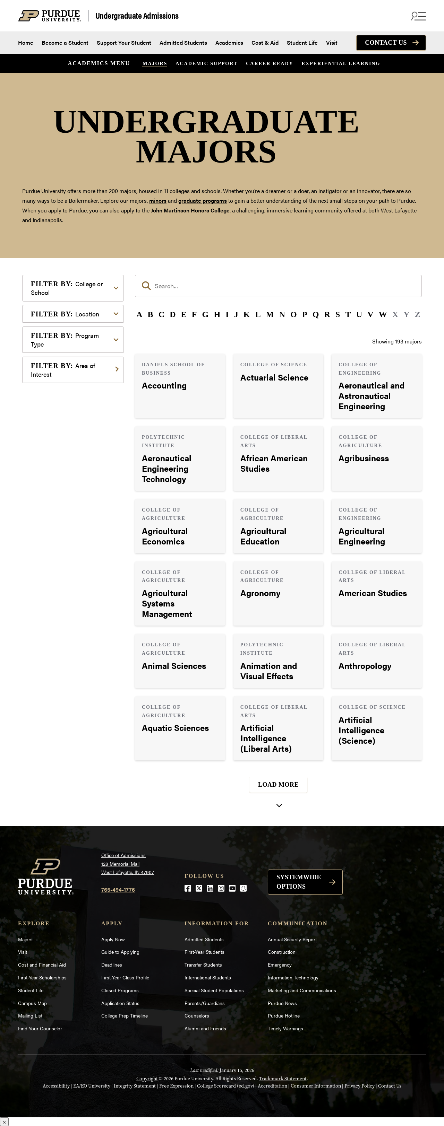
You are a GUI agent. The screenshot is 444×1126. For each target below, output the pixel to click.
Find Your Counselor (40, 1028)
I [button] (227, 314)
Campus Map (32, 1003)
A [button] (139, 314)
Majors (155, 63)
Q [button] (316, 314)
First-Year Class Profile (125, 977)
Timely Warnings (285, 1028)
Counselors (197, 1015)
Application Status (120, 1003)
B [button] (150, 314)
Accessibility (56, 1085)
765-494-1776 (118, 889)
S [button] (337, 314)
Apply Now (113, 939)
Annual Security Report (292, 939)
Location (65, 313)
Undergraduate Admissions (137, 15)
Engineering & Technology (74, 444)
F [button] (194, 314)
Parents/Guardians (205, 1003)
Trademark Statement (283, 1078)
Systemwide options (298, 882)
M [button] (270, 314)
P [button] (304, 314)
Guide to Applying (120, 951)
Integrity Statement (135, 1085)
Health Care (56, 466)
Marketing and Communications (302, 990)
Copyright (147, 1078)
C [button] (161, 314)
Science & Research (66, 549)
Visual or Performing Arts (73, 582)
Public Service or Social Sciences (71, 534)
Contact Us (386, 42)
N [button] (282, 314)
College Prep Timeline (124, 1015)
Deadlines (111, 964)
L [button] (258, 314)
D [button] (173, 314)
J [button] (236, 314)
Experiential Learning (341, 63)
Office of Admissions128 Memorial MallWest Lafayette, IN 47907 (127, 863)
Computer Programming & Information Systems (75, 428)
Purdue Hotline (284, 1015)
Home (25, 42)
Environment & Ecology (71, 455)
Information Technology (293, 977)
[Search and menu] (417, 16)
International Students (208, 977)
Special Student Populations (214, 990)
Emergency (280, 964)
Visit (332, 42)
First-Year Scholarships (42, 977)
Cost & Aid (265, 42)
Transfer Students (203, 964)
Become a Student (65, 42)
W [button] (383, 314)
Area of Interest (63, 369)
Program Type (65, 339)
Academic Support (207, 63)
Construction (282, 951)
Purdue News (282, 1003)
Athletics (52, 402)
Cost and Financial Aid (42, 964)
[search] (278, 286)
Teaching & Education (68, 560)
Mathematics (58, 508)
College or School (67, 288)
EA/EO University (91, 1085)
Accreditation (272, 1085)
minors (157, 200)
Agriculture (55, 391)
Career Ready (269, 63)
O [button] (293, 314)
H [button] (217, 314)
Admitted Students (183, 42)
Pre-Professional (62, 519)
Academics (229, 42)
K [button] (247, 314)
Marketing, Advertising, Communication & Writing (74, 492)
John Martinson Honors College (190, 210)
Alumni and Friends (205, 1028)
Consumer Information (316, 1085)
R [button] (327, 314)
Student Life (302, 42)
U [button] (359, 314)
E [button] (184, 314)
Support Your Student (124, 42)
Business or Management (73, 413)
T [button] (348, 314)
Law (47, 477)
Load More (278, 784)
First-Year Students (204, 951)
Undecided (55, 571)
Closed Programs (120, 990)
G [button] (205, 314)
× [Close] (4, 1121)
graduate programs (202, 200)
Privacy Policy (359, 1085)
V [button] (370, 314)
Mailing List (30, 1015)
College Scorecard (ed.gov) (225, 1085)
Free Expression (176, 1085)
